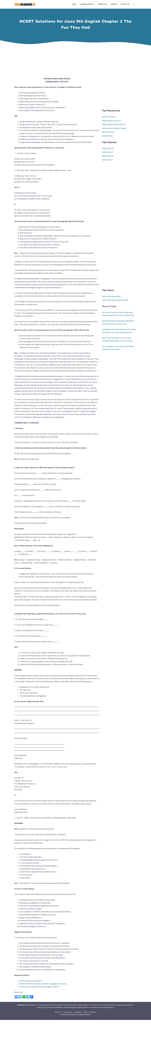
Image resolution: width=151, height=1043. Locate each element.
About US (58, 1012)
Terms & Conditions (89, 1012)
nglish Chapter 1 (53, 987)
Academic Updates (87, 4)
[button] (134, 4)
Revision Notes (108, 132)
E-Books (114, 4)
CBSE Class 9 (107, 160)
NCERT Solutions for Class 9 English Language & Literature (43, 984)
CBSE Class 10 (107, 156)
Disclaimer (77, 1012)
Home (74, 4)
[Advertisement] (75, 60)
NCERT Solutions (109, 117)
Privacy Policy (67, 1012)
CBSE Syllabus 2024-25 (111, 121)
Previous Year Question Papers (114, 128)
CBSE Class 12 (107, 148)
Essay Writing (107, 136)
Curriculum (102, 4)
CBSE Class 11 (107, 152)
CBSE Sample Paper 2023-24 (113, 124)
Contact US (125, 4)
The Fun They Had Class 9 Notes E (33, 987)
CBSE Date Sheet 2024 (111, 296)
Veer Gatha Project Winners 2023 (115, 300)
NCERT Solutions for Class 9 (31, 981)
